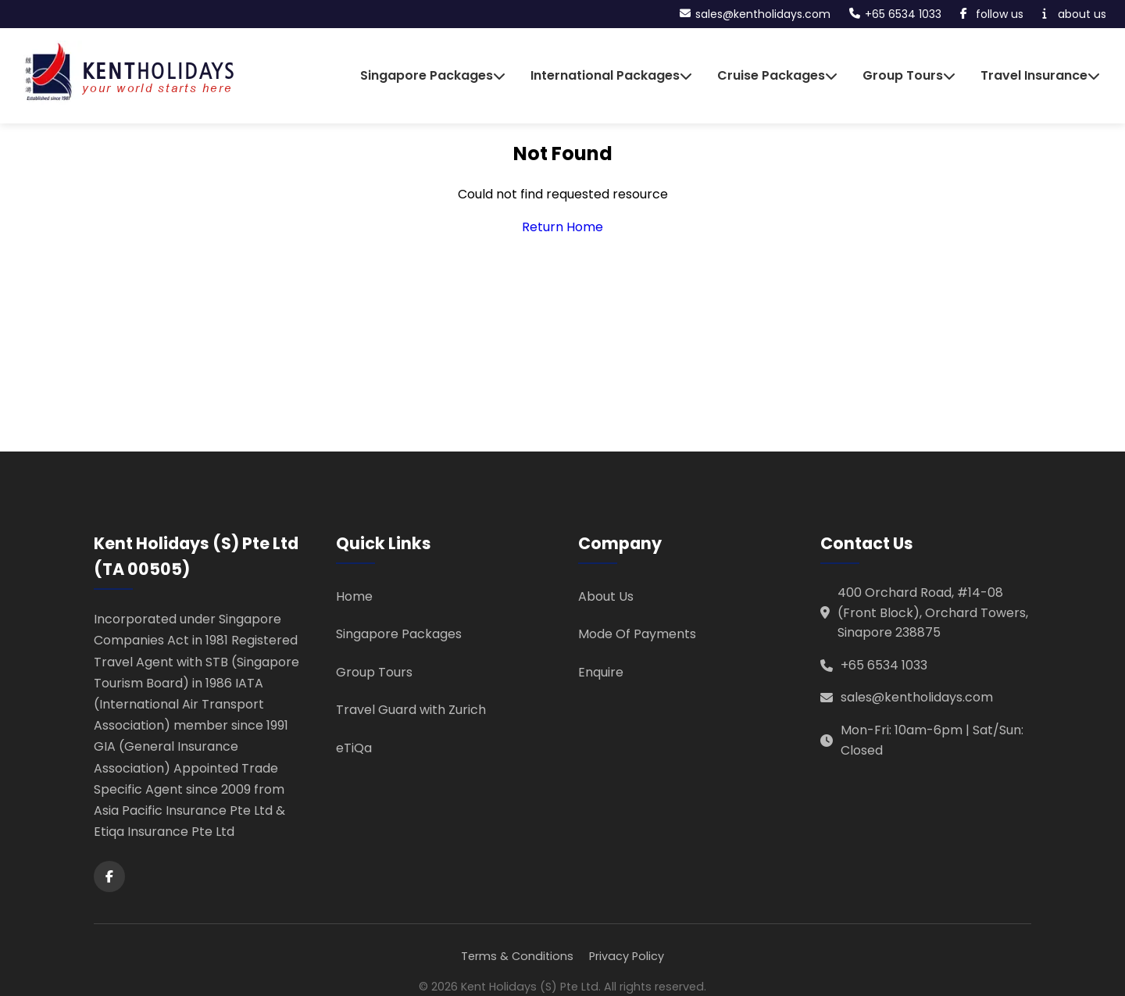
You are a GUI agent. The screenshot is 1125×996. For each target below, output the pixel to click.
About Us (606, 596)
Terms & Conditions (517, 956)
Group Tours (374, 672)
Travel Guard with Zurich (411, 710)
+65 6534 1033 (884, 665)
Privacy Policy (626, 956)
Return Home (562, 227)
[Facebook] (109, 876)
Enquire (600, 672)
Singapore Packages (399, 634)
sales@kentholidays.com (917, 697)
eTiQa (354, 748)
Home (354, 596)
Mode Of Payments (637, 634)
